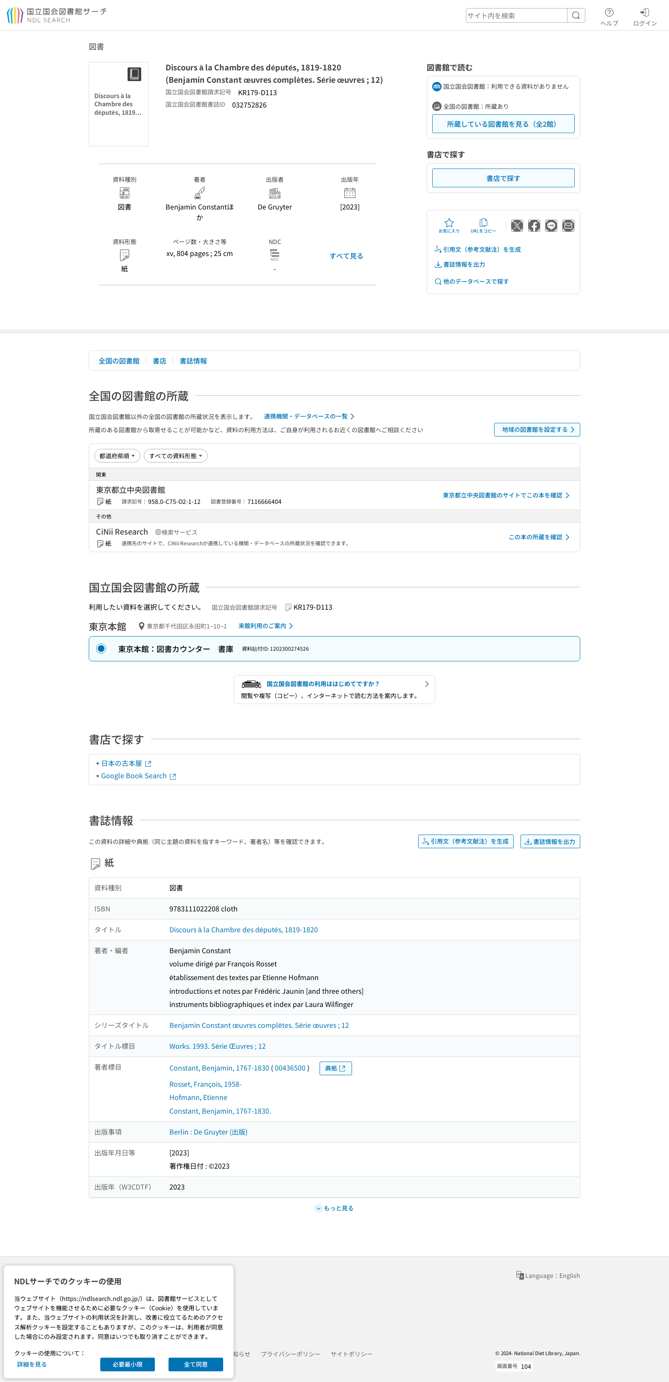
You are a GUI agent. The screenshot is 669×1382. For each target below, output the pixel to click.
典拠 (335, 1068)
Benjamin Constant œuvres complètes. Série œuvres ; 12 (259, 1025)
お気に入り (449, 226)
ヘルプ (609, 16)
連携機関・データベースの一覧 (311, 416)
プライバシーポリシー (290, 1354)
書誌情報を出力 (459, 264)
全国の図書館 (119, 360)
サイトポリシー (351, 1354)
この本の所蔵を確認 (541, 537)
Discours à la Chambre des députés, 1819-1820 (243, 929)
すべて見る (346, 255)
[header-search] (525, 15)
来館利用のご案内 (267, 626)
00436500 (290, 1067)
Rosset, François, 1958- (205, 1084)
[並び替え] (117, 456)
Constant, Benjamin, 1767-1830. (220, 1111)
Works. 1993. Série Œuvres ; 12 (217, 1046)
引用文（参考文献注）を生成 (477, 249)
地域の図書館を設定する (540, 430)
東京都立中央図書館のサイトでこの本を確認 (508, 495)
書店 (159, 360)
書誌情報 (193, 360)
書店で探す (503, 178)
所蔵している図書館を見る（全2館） (503, 124)
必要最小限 (128, 1364)
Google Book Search (139, 775)
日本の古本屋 (126, 763)
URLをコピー (483, 226)
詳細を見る (32, 1364)
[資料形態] (176, 456)
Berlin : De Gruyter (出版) (208, 1131)
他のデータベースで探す (471, 281)
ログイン (645, 16)
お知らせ (238, 1354)
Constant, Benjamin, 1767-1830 (219, 1067)
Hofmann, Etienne (198, 1097)
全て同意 (196, 1364)
